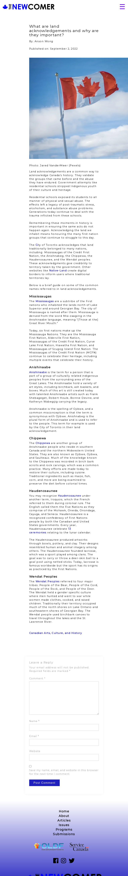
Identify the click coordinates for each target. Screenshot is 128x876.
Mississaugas (45, 301)
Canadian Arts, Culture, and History (55, 633)
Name (34, 721)
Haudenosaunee (69, 495)
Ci (37, 244)
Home (64, 811)
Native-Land (58, 270)
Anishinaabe (38, 372)
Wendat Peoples (48, 581)
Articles (64, 820)
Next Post (92, 647)
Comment (37, 678)
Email (34, 736)
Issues (64, 825)
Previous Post (38, 647)
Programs (64, 829)
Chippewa (43, 443)
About (64, 816)
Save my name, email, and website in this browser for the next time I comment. (63, 772)
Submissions (64, 834)
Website (34, 751)
